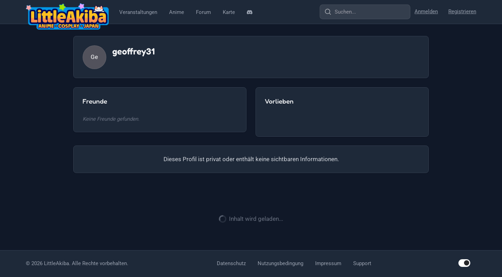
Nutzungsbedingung (280, 263)
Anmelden (426, 11)
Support (362, 263)
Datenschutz (231, 263)
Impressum (328, 263)
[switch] (464, 263)
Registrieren (462, 11)
